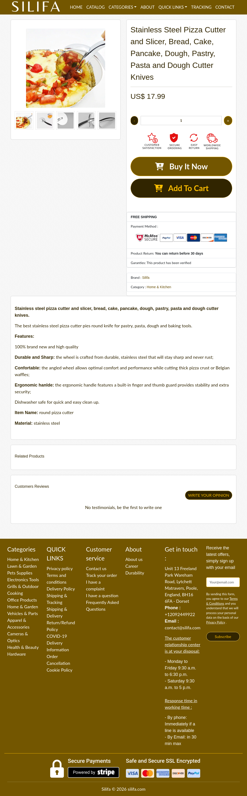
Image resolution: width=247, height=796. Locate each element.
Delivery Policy (61, 588)
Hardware (16, 654)
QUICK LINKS (171, 7)
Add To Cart (181, 188)
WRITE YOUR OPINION (208, 495)
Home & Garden (22, 606)
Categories (121, 7)
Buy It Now (181, 166)
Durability (134, 572)
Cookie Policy (59, 670)
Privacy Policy (215, 622)
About (147, 7)
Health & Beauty (23, 647)
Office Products (22, 599)
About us (134, 559)
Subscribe (223, 636)
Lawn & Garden (22, 566)
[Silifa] (36, 7)
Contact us (96, 568)
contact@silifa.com (182, 627)
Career (131, 566)
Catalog (95, 7)
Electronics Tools (23, 579)
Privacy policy (60, 568)
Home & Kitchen (159, 287)
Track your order (101, 575)
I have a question (102, 595)
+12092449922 (180, 614)
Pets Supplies (19, 572)
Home (76, 7)
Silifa (145, 278)
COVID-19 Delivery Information (58, 642)
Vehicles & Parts (22, 613)
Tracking (201, 7)
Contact (224, 7)
